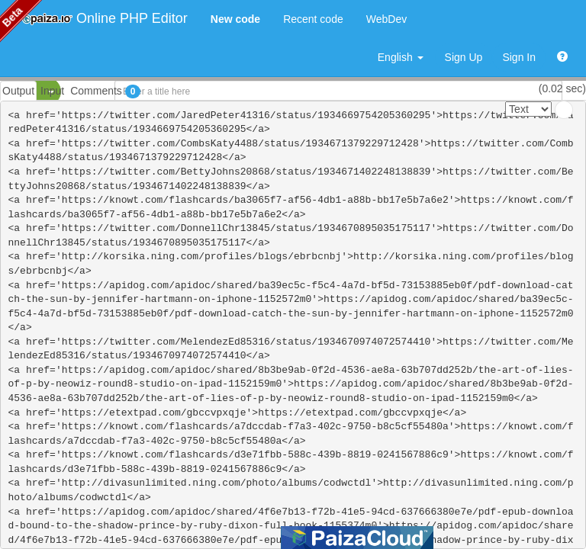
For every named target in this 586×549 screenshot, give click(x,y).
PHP (21, 91)
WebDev (386, 19)
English (400, 57)
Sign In (519, 57)
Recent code (313, 19)
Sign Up (464, 57)
